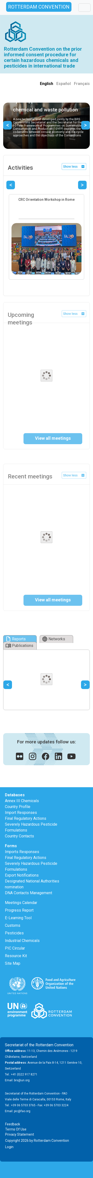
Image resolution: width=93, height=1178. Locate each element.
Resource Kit (16, 955)
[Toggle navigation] (84, 7)
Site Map (12, 963)
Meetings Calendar (21, 902)
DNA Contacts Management (28, 893)
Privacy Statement (19, 1134)
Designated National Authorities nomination (32, 884)
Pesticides (14, 933)
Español (63, 83)
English (46, 83)
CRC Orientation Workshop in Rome (46, 200)
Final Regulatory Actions (25, 818)
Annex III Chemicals (22, 800)
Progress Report (19, 910)
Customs (12, 925)
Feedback (12, 1124)
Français (82, 83)
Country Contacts (19, 836)
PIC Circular (15, 948)
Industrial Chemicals (22, 940)
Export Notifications (22, 875)
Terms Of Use (15, 1129)
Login (9, 1147)
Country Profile (17, 806)
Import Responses (21, 812)
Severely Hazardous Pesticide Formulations (31, 827)
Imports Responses (22, 851)
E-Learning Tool (18, 918)
